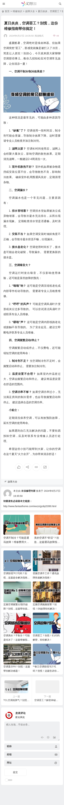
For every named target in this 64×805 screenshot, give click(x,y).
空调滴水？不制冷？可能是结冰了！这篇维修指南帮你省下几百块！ (16, 639)
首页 (7, 11)
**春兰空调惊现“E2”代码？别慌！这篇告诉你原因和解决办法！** (46, 670)
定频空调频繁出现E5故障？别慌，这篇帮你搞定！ (15, 608)
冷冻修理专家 (28, 490)
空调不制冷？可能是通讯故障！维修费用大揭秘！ (16, 542)
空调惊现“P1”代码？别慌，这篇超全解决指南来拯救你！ (16, 577)
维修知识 (17, 11)
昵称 (9, 746)
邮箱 (9, 754)
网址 (9, 762)
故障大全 (30, 11)
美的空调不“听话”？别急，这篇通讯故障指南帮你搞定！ (47, 542)
